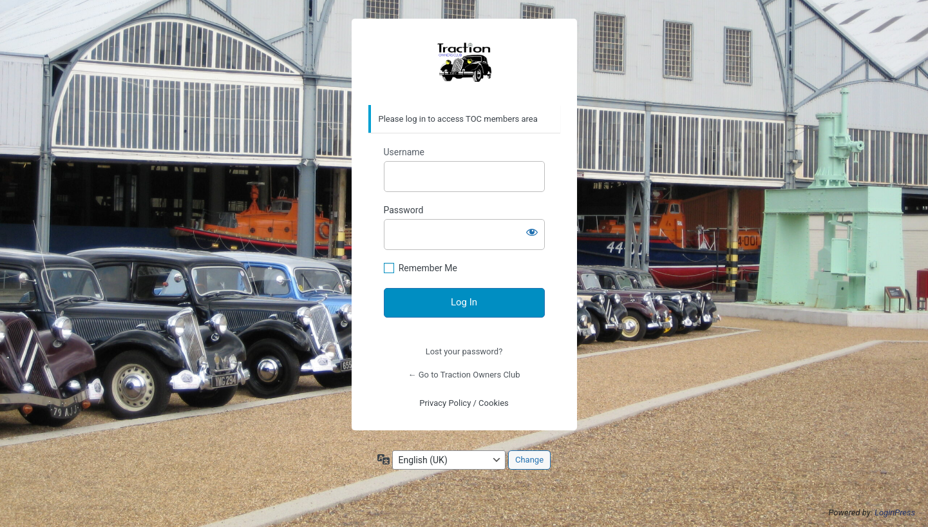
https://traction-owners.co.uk (464, 62)
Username (404, 152)
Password (404, 210)
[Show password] (532, 232)
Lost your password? (464, 351)
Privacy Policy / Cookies (464, 403)
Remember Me (428, 268)
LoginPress (895, 512)
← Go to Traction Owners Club (464, 374)
